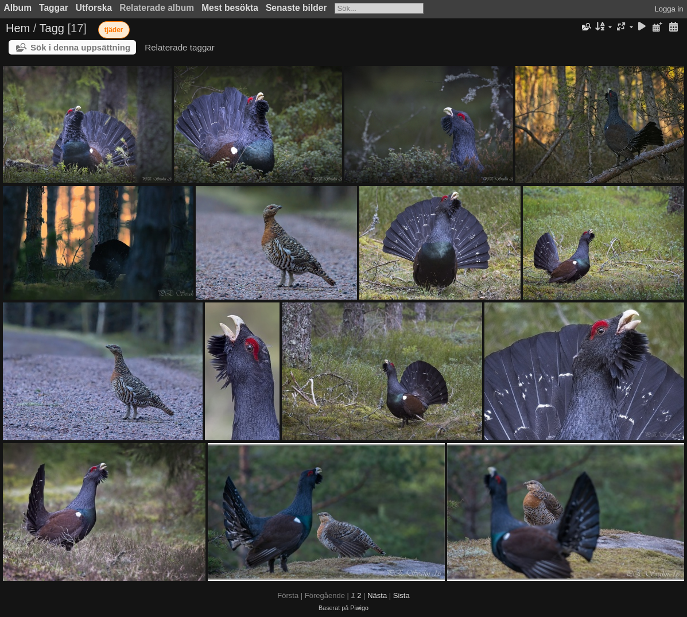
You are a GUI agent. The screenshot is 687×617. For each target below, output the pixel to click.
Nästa (377, 595)
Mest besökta (229, 8)
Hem (18, 28)
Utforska (94, 8)
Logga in (669, 9)
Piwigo (359, 607)
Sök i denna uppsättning (80, 47)
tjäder (113, 30)
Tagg (52, 28)
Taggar (53, 8)
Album (18, 8)
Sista (401, 595)
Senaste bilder (296, 8)
